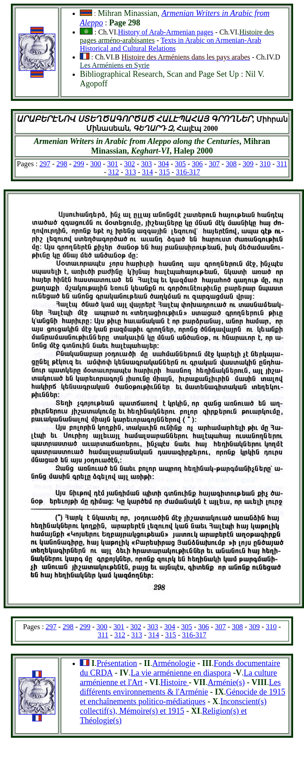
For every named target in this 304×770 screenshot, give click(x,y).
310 (265, 164)
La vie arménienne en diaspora (181, 672)
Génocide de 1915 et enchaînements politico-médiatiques (182, 696)
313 (130, 172)
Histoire (174, 682)
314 (147, 172)
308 (231, 164)
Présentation (117, 663)
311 (281, 164)
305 (180, 164)
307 (214, 164)
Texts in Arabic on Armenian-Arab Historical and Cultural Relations (170, 44)
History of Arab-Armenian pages (165, 32)
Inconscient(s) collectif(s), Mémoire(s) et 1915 (173, 706)
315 (164, 172)
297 (44, 164)
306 (197, 164)
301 (112, 164)
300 (95, 164)
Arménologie (174, 663)
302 (129, 164)
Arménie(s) (226, 682)
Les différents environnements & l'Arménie (180, 687)
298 (61, 164)
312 (113, 172)
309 (248, 164)
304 (163, 164)
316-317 (188, 172)
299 (79, 164)
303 (146, 164)
